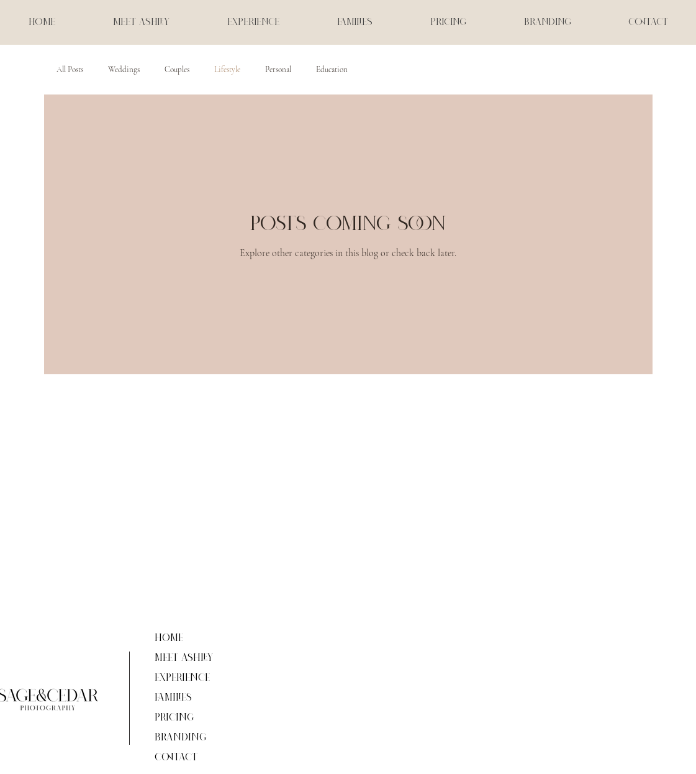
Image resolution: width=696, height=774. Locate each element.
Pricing (174, 717)
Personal (278, 70)
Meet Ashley (184, 658)
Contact (176, 757)
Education (332, 70)
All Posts (69, 70)
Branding (180, 737)
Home (169, 638)
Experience (182, 678)
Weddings (124, 70)
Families (173, 698)
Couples (177, 70)
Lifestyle (227, 70)
